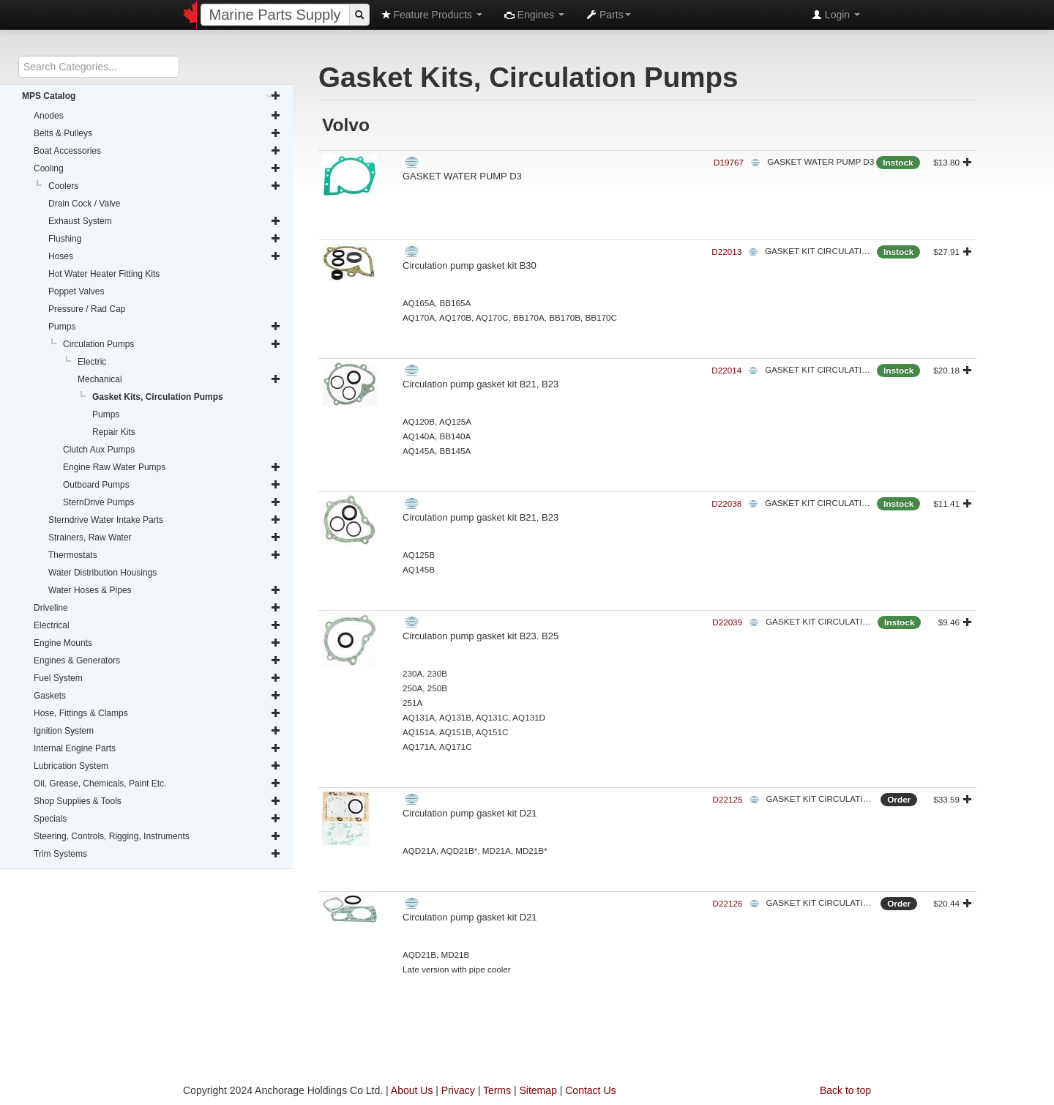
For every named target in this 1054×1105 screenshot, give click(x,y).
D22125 (728, 799)
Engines (534, 15)
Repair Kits (113, 432)
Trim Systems (157, 853)
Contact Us (590, 1090)
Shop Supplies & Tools (157, 801)
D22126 (728, 903)
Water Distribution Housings (102, 573)
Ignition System (157, 730)
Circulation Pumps (172, 344)
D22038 (726, 503)
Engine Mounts (157, 643)
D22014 (726, 370)
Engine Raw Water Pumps (172, 467)
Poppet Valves (76, 291)
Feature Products (431, 15)
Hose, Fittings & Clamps (157, 713)
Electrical (157, 625)
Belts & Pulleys (157, 133)
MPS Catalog (151, 96)
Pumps (164, 326)
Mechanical (179, 379)
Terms (497, 1090)
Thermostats (164, 555)
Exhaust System (164, 221)
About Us (412, 1090)
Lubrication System (157, 766)
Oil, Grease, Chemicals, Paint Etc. (157, 783)
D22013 (726, 251)
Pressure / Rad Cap (86, 309)
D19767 (729, 162)
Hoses (164, 256)
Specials (157, 818)
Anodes (157, 115)
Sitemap (537, 1090)
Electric (92, 362)
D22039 (727, 622)
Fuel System (157, 678)
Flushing (164, 238)
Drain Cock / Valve (84, 203)
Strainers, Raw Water (164, 537)
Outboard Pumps (172, 484)
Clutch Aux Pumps (99, 449)
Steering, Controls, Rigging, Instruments (157, 836)
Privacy (458, 1090)
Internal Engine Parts (157, 748)
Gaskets (157, 695)
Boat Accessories (157, 150)
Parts (608, 15)
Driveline (157, 607)
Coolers (164, 186)
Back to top (845, 1090)
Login (836, 15)
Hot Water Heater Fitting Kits (104, 274)
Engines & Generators (157, 660)
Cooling (157, 168)
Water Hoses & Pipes (164, 590)
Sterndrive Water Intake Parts (164, 520)
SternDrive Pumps (172, 502)
